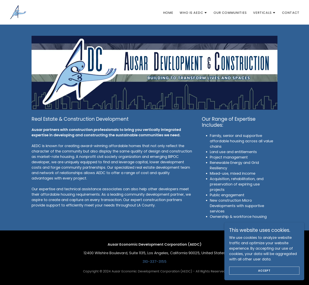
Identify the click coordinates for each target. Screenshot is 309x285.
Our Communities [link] (230, 12)
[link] (18, 11)
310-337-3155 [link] (154, 261)
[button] (193, 12)
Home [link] (168, 12)
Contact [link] (290, 12)
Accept (264, 271)
